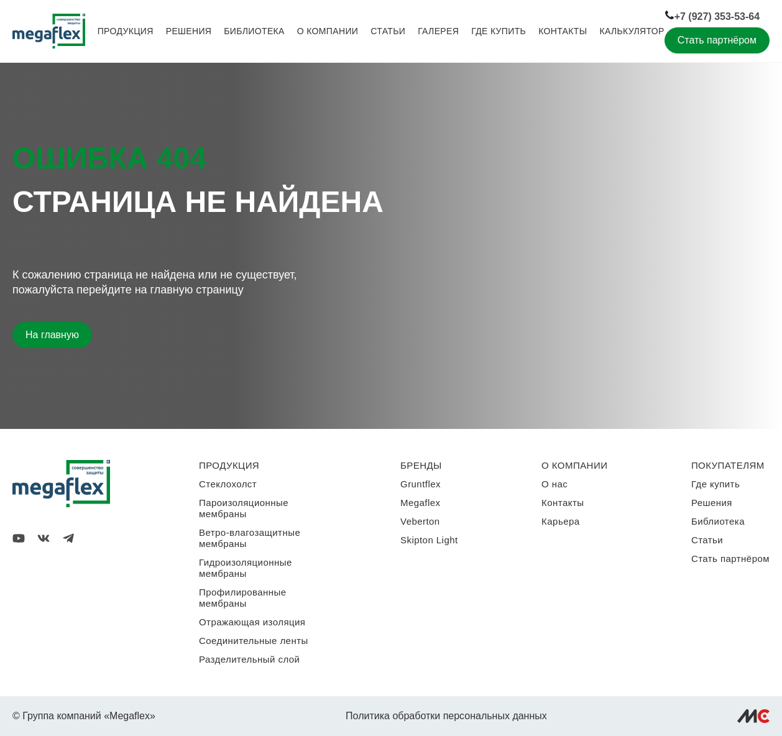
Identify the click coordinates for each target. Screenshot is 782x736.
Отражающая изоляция (252, 622)
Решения (189, 31)
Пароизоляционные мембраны (243, 508)
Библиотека (254, 31)
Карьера (560, 521)
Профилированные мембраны (243, 598)
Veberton (420, 521)
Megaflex (420, 502)
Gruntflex (420, 484)
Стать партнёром (717, 40)
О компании (327, 31)
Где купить (498, 31)
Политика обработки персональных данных (446, 716)
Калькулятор (631, 31)
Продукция (126, 31)
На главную (52, 334)
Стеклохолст (228, 484)
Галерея (438, 31)
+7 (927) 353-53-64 (712, 16)
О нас (554, 484)
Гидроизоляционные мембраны (245, 568)
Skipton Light (429, 540)
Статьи (387, 31)
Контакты (562, 31)
